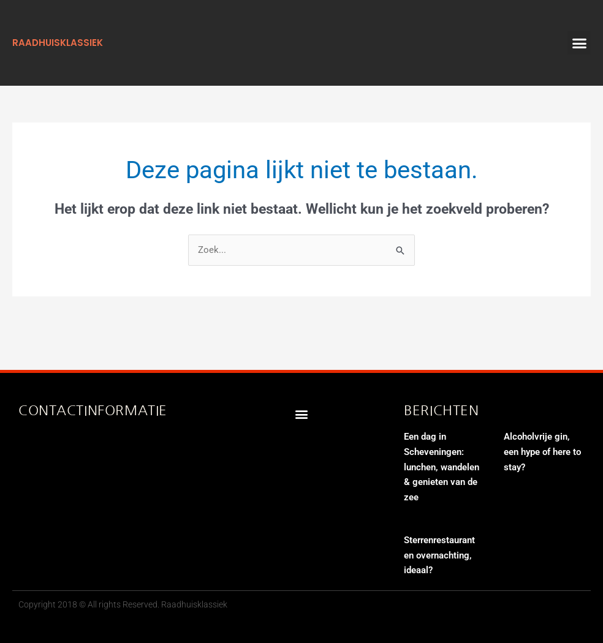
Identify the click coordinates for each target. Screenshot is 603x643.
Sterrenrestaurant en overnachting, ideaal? (439, 555)
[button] (579, 43)
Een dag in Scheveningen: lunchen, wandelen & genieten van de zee (441, 467)
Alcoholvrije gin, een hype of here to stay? (542, 452)
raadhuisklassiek (57, 42)
